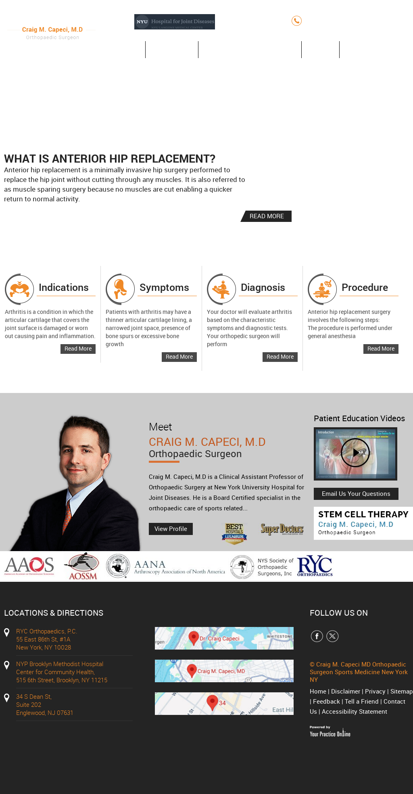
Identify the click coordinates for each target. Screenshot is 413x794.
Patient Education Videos (359, 418)
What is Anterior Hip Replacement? (109, 158)
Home (124, 49)
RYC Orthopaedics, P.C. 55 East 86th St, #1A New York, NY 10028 (46, 639)
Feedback (326, 701)
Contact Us (368, 49)
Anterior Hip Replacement (250, 49)
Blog (320, 49)
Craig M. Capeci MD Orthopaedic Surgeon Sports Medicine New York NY (359, 671)
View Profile (170, 528)
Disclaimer (345, 691)
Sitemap (401, 691)
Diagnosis (263, 287)
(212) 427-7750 (388, 20)
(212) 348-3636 (333, 20)
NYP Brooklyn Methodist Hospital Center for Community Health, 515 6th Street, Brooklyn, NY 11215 (61, 672)
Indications (64, 287)
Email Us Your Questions (356, 493)
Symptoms (164, 287)
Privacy (375, 691)
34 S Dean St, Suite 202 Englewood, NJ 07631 (44, 704)
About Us (171, 49)
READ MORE (267, 216)
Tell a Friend (362, 701)
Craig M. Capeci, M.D (229, 452)
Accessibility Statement (354, 711)
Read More (78, 348)
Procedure (365, 287)
